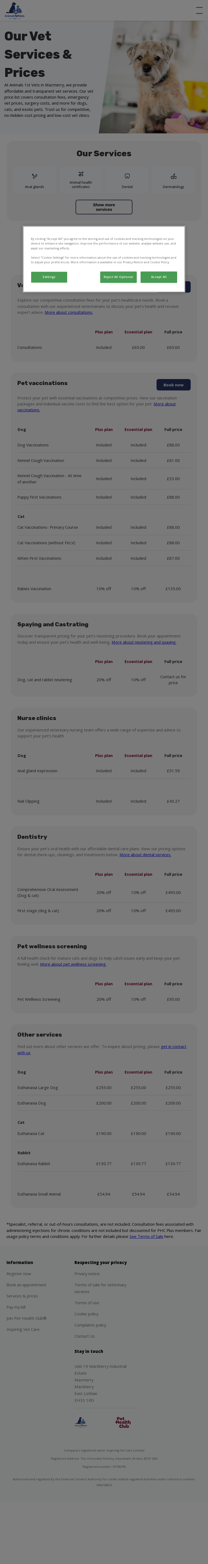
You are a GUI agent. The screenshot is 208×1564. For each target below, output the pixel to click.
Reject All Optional (118, 277)
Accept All (159, 277)
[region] (104, 259)
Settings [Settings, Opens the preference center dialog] (49, 277)
